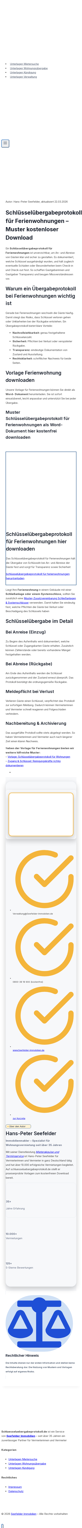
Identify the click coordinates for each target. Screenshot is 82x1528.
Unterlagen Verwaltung (23, 76)
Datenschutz (16, 1491)
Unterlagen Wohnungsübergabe (29, 68)
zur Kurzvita (19, 1118)
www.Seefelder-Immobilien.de (28, 1050)
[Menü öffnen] (5, 143)
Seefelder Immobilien (20, 1436)
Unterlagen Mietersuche (24, 64)
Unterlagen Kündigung (23, 72)
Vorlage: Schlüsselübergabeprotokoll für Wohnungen (39, 756)
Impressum (15, 1487)
